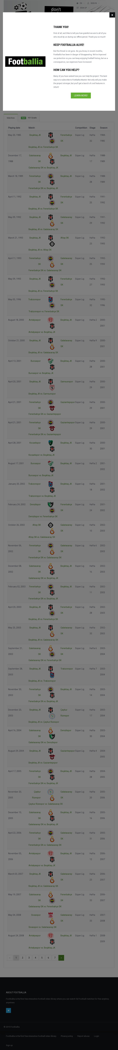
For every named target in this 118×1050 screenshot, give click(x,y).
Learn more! (81, 95)
